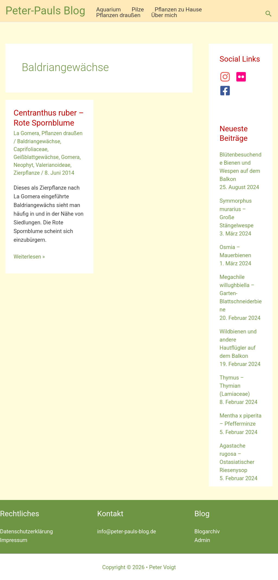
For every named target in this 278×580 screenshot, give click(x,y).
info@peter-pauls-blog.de (127, 530)
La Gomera (27, 133)
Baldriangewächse (39, 141)
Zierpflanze (27, 172)
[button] (268, 13)
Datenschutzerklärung (26, 530)
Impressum (13, 539)
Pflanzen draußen (63, 133)
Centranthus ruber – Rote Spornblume (48, 118)
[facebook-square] (227, 90)
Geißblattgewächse (37, 157)
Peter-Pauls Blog (45, 10)
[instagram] (227, 76)
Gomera (71, 157)
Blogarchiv (207, 530)
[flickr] (243, 76)
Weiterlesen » (30, 256)
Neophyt (24, 164)
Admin (202, 539)
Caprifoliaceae (31, 149)
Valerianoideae (54, 164)
